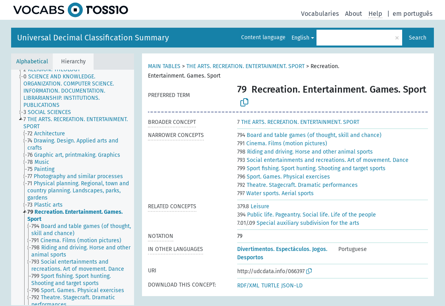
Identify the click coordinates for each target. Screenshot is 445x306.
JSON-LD (292, 285)
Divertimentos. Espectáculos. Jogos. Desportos (282, 253)
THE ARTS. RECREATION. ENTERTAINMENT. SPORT (245, 66)
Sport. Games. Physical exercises (283, 176)
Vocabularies (320, 13)
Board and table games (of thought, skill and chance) (309, 135)
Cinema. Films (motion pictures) (282, 143)
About (353, 13)
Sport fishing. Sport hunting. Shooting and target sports (311, 168)
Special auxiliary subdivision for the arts (298, 223)
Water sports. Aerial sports (275, 193)
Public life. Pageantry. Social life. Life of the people (306, 214)
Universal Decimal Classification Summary (93, 37)
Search (417, 37)
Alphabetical (32, 61)
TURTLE (270, 285)
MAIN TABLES (164, 66)
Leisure (253, 206)
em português (412, 13)
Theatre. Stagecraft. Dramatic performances (297, 185)
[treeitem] (55, 69)
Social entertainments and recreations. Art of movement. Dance (323, 160)
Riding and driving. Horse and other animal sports (305, 151)
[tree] (72, 187)
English (300, 37)
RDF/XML (248, 285)
